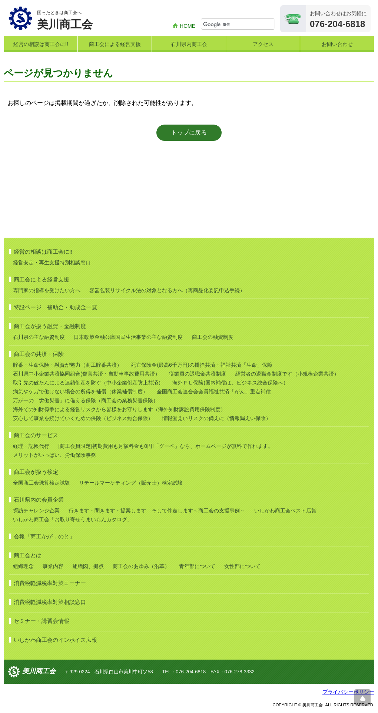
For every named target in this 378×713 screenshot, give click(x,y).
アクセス (263, 44)
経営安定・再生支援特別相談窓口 (52, 262)
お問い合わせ (337, 44)
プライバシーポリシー (348, 692)
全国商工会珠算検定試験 (41, 483)
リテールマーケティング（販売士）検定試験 (131, 483)
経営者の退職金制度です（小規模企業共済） (287, 374)
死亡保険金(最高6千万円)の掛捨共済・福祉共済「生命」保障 (201, 365)
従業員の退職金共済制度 (197, 374)
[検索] (239, 24)
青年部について (197, 566)
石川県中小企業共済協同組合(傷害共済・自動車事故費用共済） (86, 374)
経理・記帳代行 (31, 446)
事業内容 (53, 566)
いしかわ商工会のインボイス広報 (55, 640)
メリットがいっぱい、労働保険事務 (54, 455)
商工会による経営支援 (115, 44)
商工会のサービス (36, 435)
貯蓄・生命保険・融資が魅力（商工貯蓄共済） (67, 365)
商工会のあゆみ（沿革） (141, 566)
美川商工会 (39, 671)
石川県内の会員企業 (39, 499)
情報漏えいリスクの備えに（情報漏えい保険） (216, 418)
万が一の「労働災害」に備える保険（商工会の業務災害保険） (85, 400)
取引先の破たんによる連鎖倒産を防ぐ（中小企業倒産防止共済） (88, 383)
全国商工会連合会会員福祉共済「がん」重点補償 (214, 392)
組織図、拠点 (88, 566)
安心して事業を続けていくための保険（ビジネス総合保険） (83, 418)
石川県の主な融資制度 (39, 337)
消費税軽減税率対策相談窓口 (50, 602)
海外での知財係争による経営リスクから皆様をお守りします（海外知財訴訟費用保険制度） (119, 409)
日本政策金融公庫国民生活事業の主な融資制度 (128, 337)
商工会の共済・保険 (39, 354)
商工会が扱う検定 (36, 472)
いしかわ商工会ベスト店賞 (285, 511)
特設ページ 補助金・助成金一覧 (55, 307)
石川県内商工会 (189, 44)
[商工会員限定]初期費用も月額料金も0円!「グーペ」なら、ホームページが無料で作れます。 (165, 446)
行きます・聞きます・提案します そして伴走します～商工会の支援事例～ (157, 511)
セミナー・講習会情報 (41, 621)
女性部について (242, 566)
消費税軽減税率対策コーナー (50, 583)
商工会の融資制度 (212, 337)
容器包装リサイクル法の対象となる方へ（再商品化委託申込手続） (167, 290)
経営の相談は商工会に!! (40, 44)
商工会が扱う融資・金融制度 (50, 326)
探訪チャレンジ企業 (36, 511)
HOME (187, 26)
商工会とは (28, 555)
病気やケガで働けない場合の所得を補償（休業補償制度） (80, 392)
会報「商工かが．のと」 (44, 536)
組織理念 (23, 566)
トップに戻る (189, 132)
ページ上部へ (362, 697)
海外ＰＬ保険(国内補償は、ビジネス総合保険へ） (230, 383)
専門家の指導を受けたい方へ (46, 290)
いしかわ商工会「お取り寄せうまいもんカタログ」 (72, 519)
